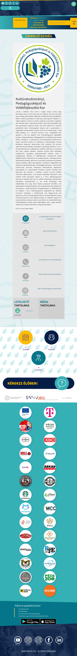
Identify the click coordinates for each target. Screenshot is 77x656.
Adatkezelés (28, 651)
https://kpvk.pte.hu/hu (50, 231)
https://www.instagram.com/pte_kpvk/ (49, 288)
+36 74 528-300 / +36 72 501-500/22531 (50, 260)
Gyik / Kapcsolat (20, 20)
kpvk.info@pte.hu (50, 245)
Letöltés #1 (29, 311)
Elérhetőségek (47, 651)
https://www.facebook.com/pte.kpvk (50, 274)
